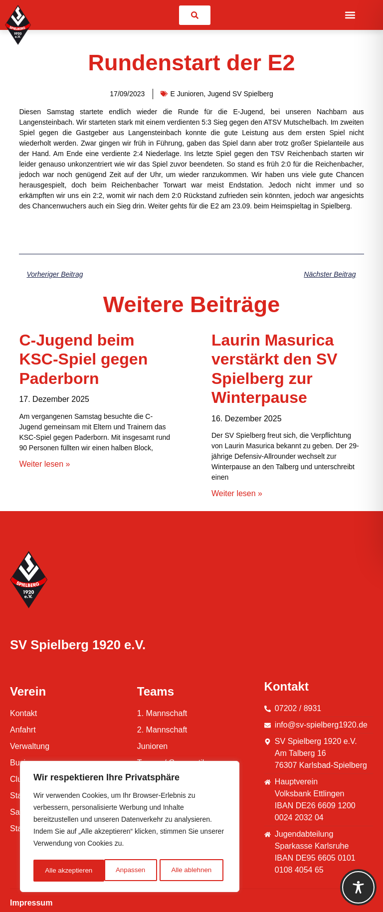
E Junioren (186, 94)
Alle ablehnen (120, 871)
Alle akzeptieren (191, 871)
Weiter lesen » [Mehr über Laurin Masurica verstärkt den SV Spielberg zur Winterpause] (236, 493)
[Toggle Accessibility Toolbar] (358, 887)
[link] (194, 15)
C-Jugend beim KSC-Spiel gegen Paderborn (83, 359)
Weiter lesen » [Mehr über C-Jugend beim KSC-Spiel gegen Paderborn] (44, 464)
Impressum (31, 903)
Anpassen (59, 871)
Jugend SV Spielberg (240, 94)
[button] (350, 15)
